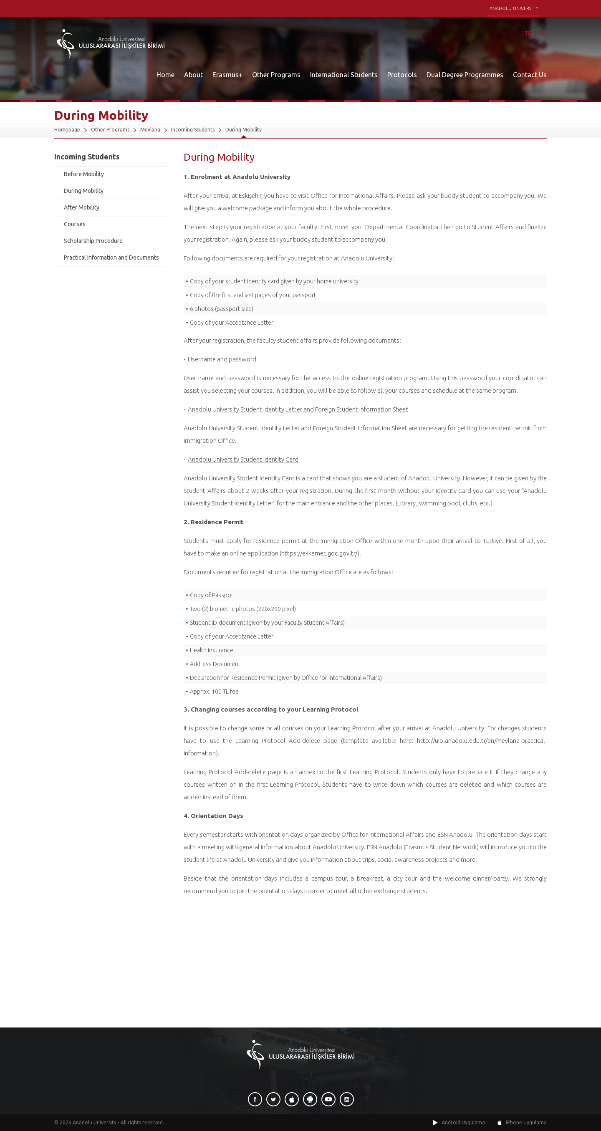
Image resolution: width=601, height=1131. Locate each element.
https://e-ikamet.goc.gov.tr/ (319, 553)
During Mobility (243, 129)
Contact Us (530, 74)
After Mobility (81, 207)
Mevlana (150, 129)
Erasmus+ (227, 74)
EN (543, 33)
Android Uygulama (463, 1122)
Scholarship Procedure (93, 240)
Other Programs (276, 74)
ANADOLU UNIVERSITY (514, 8)
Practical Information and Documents (111, 257)
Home (165, 74)
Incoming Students (193, 129)
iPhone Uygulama (526, 1122)
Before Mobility (84, 174)
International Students (344, 74)
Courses (75, 224)
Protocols (402, 74)
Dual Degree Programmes (465, 74)
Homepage (67, 129)
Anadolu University (94, 1122)
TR (528, 33)
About (193, 74)
